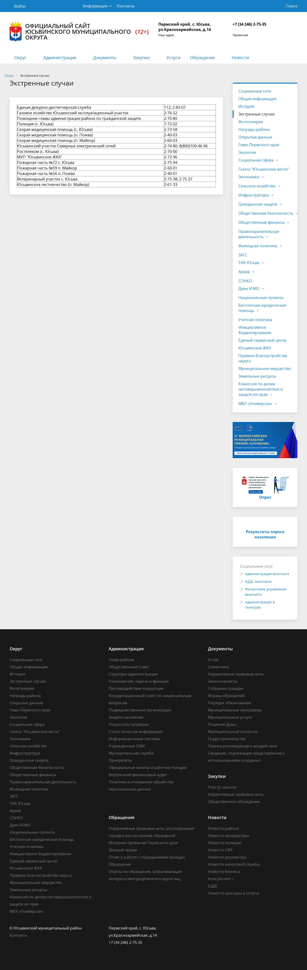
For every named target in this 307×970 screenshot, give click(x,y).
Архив (244, 271)
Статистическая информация (136, 731)
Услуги (173, 57)
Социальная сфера (255, 160)
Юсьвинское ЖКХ (254, 348)
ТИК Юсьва (248, 262)
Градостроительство (227, 738)
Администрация (59, 57)
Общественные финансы (261, 222)
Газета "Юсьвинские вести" (263, 169)
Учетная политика (255, 319)
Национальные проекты (261, 297)
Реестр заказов (222, 787)
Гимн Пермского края (258, 144)
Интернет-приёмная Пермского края (143, 842)
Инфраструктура (253, 195)
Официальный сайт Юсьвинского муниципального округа (79, 32)
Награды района (254, 129)
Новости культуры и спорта (233, 893)
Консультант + (221, 878)
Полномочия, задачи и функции (139, 681)
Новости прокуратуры (228, 835)
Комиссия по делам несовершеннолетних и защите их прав (260, 389)
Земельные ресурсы (257, 376)
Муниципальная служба (131, 753)
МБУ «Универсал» (255, 403)
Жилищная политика (257, 245)
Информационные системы (134, 738)
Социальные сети (254, 91)
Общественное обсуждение (234, 801)
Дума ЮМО (248, 288)
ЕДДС (213, 886)
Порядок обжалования (229, 702)
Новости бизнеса (224, 871)
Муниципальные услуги (230, 717)
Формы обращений (226, 695)
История (246, 106)
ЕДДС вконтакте (258, 581)
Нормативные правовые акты (236, 674)
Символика (218, 667)
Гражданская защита (257, 204)
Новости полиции (224, 842)
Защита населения (126, 717)
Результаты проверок (129, 724)
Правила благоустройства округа (262, 358)
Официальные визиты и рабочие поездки (148, 767)
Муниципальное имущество (264, 368)
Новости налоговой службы (234, 864)
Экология (247, 152)
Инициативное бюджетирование (254, 330)
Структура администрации (133, 674)
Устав (213, 659)
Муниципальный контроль (233, 731)
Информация (95, 6)
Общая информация (257, 98)
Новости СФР (220, 850)
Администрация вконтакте (267, 574)
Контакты (126, 6)
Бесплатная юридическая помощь (262, 308)
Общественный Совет (129, 667)
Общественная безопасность (265, 213)
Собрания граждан (225, 688)
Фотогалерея (250, 121)
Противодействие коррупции (136, 688)
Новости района (223, 828)
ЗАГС (242, 255)
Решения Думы (222, 724)
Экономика (248, 176)
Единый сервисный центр (262, 340)
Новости (240, 57)
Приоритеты (120, 760)
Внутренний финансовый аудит (138, 774)
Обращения (202, 57)
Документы (104, 57)
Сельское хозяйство (257, 186)
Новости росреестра (227, 857)
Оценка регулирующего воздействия (242, 746)
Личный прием (123, 850)
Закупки (141, 57)
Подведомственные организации (140, 710)
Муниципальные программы (235, 710)
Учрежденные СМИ (127, 746)
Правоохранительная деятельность (258, 234)
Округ (20, 57)
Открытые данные (255, 137)
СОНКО (245, 280)
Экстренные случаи (256, 114)
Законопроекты (222, 681)
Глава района (121, 659)
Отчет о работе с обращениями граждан (147, 857)
